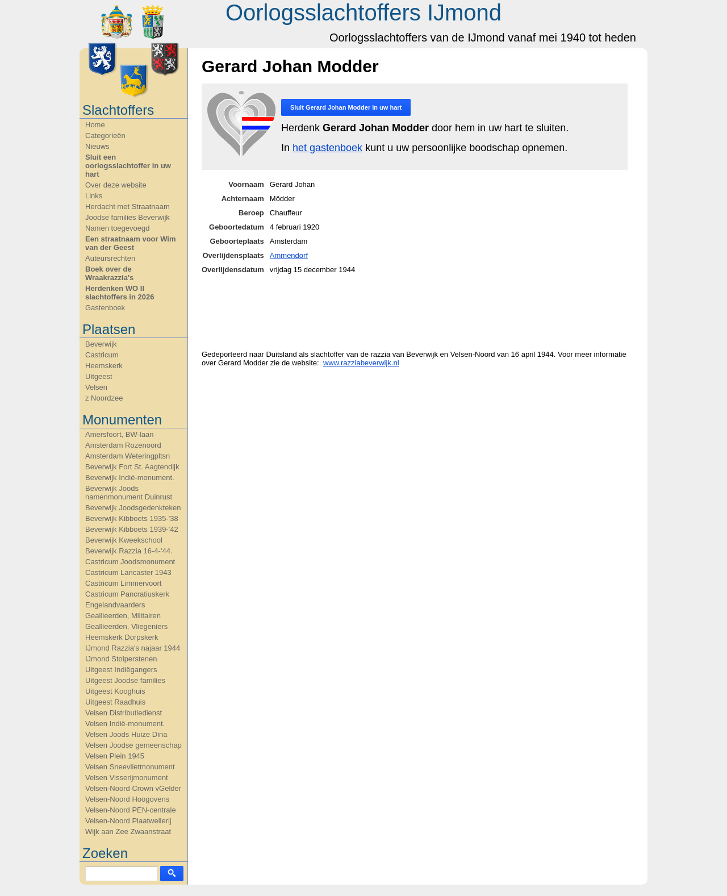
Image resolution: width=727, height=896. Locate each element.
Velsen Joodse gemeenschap (133, 745)
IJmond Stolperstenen (121, 659)
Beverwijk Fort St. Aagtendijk (132, 466)
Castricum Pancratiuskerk (127, 594)
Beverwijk (101, 344)
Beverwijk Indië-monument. (129, 477)
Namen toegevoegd (117, 228)
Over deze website (116, 185)
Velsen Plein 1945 (114, 756)
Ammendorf (289, 255)
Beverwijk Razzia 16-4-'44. (129, 551)
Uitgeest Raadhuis (115, 702)
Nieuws (97, 146)
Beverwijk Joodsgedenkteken (133, 507)
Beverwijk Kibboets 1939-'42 (131, 529)
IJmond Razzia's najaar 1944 (132, 648)
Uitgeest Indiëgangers (121, 669)
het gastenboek (327, 147)
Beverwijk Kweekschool (123, 540)
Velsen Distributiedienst (123, 713)
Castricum (102, 355)
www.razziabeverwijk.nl (361, 363)
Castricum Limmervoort (123, 583)
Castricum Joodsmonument (130, 561)
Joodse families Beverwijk (127, 217)
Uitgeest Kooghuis (115, 691)
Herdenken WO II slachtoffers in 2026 (119, 292)
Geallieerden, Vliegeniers (126, 626)
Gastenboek (105, 307)
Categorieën (105, 135)
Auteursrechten (110, 258)
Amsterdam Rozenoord (123, 445)
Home (95, 124)
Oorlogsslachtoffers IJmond (363, 12)
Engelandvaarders (115, 605)
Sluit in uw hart (346, 107)
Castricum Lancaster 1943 (128, 572)
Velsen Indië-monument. (125, 723)
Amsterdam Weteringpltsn (127, 456)
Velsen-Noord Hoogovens (127, 799)
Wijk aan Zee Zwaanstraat (128, 831)
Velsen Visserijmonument (126, 777)
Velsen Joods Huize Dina (126, 734)
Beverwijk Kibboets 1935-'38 (131, 518)
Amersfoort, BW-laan (119, 434)
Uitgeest (98, 376)
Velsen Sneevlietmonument (130, 766)
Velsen (96, 387)
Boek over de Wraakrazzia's (109, 273)
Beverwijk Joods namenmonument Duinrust (128, 492)
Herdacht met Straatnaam (127, 206)
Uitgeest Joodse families (125, 680)
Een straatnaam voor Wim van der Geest (130, 243)
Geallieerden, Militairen (123, 615)
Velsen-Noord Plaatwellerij (128, 820)
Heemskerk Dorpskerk (121, 637)
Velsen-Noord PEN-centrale (130, 810)
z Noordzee (104, 398)
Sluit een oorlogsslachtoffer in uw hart (128, 165)
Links (93, 195)
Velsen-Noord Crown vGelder (133, 788)
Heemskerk (104, 365)
